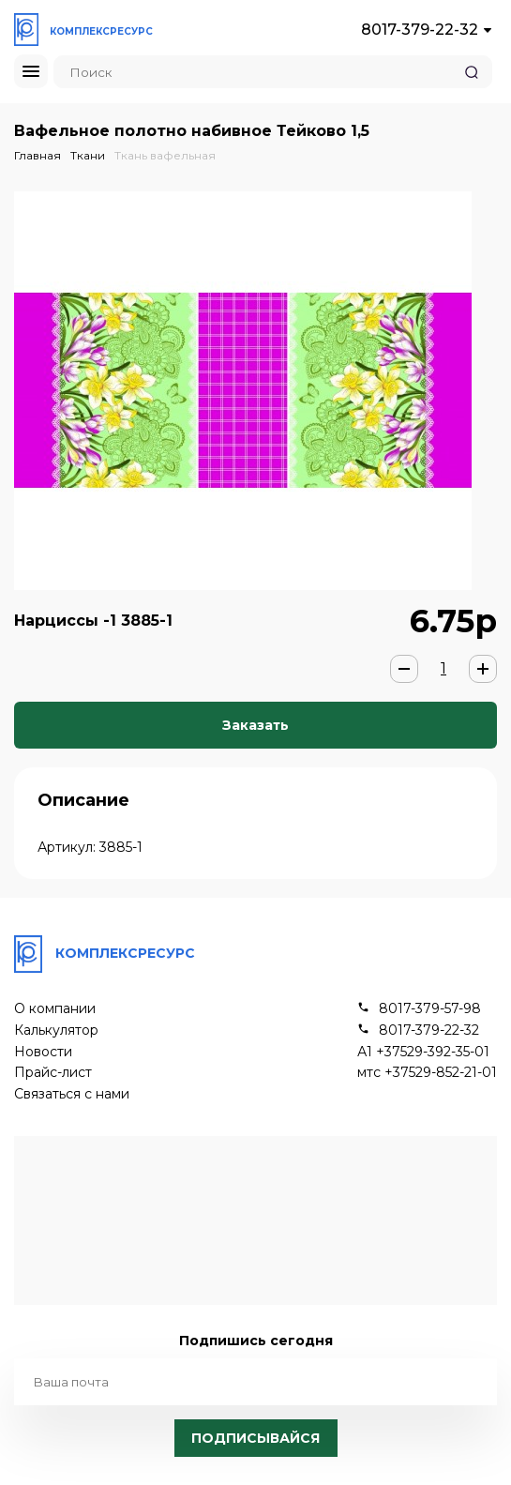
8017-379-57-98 (430, 1009)
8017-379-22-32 (419, 29)
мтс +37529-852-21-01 (427, 1073)
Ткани (87, 155)
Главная (37, 155)
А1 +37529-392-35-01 (423, 1052)
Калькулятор (56, 1030)
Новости (43, 1052)
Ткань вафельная (165, 155)
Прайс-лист (53, 1073)
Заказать (255, 725)
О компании (55, 1009)
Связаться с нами (71, 1094)
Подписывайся (255, 1438)
